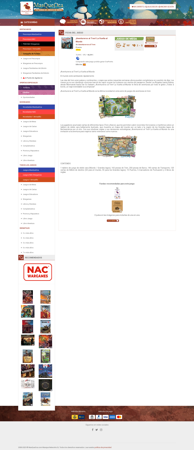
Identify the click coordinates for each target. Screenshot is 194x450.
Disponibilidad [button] (151, 43)
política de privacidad (103, 447)
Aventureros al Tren (86, 45)
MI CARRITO (138, 7)
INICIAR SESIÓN (166, 7)
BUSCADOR (151, 7)
